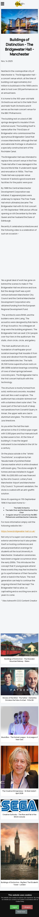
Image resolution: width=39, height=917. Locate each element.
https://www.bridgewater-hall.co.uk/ (18, 531)
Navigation (2, 3)
